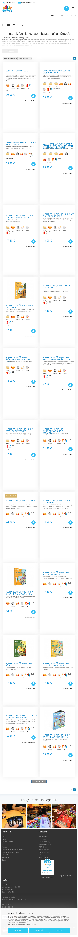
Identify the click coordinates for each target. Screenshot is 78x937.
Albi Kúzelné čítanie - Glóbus (20, 501)
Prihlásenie (5, 857)
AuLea (7, 90)
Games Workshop (45, 844)
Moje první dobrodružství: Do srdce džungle (21, 143)
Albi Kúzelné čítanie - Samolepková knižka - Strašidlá (53, 430)
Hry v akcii (42, 839)
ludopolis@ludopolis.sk (28, 2)
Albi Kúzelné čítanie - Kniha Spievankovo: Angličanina (56, 736)
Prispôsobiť (39, 930)
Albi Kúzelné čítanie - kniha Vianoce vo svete (56, 573)
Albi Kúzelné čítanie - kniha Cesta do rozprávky (19, 430)
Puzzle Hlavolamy (45, 852)
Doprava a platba (7, 842)
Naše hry (42, 855)
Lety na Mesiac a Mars (17, 71)
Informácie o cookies (30, 924)
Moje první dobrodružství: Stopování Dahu (56, 71)
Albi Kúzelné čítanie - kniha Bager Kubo (19, 306)
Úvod (61, 15)
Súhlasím (18, 930)
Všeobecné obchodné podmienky (13, 850)
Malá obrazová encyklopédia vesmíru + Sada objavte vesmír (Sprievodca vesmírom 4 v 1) (58, 145)
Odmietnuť (59, 930)
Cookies (4, 860)
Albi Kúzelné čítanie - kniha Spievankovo (56, 501)
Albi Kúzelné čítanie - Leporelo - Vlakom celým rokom (21, 716)
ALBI (13, 232)
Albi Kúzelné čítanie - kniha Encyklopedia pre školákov (56, 358)
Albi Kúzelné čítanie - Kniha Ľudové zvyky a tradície (56, 664)
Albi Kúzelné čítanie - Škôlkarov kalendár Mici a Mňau (19, 358)
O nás (4, 839)
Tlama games (56, 88)
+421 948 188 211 (11, 2)
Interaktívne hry (71, 15)
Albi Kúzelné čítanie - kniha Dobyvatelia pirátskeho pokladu (19, 216)
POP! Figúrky (43, 847)
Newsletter (5, 855)
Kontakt (4, 847)
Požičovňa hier (44, 857)
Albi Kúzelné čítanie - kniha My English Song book (58, 215)
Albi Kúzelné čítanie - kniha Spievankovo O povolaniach (19, 592)
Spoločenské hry (44, 842)
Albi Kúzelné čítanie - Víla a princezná (56, 286)
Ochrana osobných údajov (10, 852)
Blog (3, 844)
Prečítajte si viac (10, 51)
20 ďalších (39, 781)
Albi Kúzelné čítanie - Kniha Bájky (19, 664)
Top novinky (43, 836)
